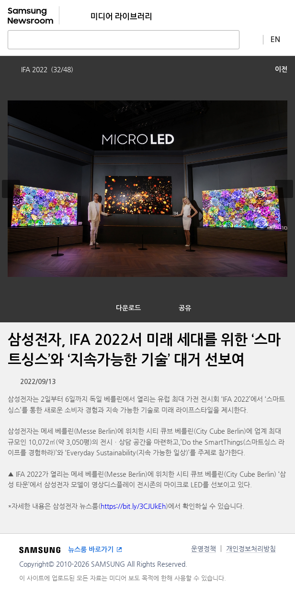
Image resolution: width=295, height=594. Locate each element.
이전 (281, 69)
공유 (185, 308)
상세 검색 (251, 39)
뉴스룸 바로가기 (90, 549)
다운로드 (128, 308)
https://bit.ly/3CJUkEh (133, 506)
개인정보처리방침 (251, 548)
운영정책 (203, 548)
